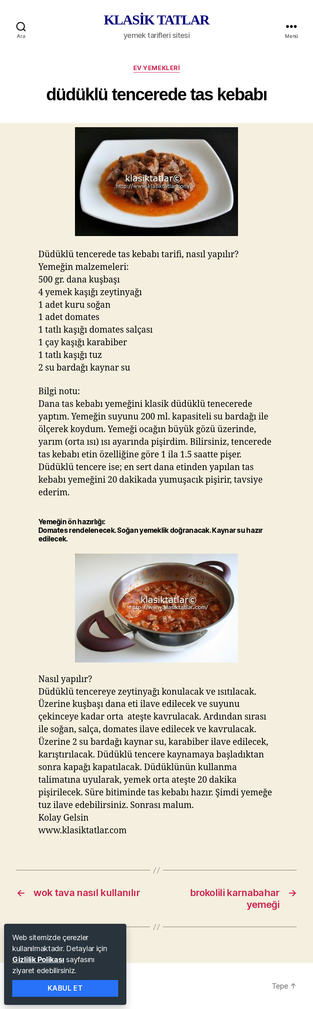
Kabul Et (65, 988)
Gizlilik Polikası (38, 959)
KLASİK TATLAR (156, 20)
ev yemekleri (156, 68)
